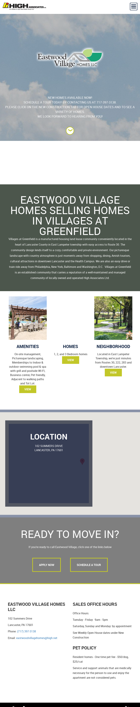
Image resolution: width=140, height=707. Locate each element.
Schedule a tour (89, 565)
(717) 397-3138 (26, 632)
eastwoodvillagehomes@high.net (36, 638)
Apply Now (46, 565)
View (27, 389)
